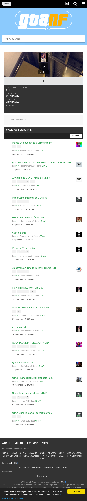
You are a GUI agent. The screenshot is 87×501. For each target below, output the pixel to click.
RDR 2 (42, 458)
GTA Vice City (49, 456)
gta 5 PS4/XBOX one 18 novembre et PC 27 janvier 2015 (42, 162)
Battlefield (36, 467)
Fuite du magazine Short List (27, 287)
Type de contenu (16, 120)
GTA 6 (14, 453)
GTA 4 (61, 453)
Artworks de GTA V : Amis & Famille (31, 177)
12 (32, 346)
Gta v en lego (19, 232)
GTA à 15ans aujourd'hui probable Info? (32, 377)
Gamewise (42, 476)
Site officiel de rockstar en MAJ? (29, 393)
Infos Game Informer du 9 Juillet (29, 197)
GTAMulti (33, 453)
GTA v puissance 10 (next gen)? (29, 217)
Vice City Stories (74, 453)
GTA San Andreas (31, 456)
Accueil (6, 442)
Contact (46, 442)
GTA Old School (74, 456)
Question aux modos (23, 362)
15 (32, 291)
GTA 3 (61, 456)
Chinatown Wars (48, 453)
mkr (17, 150)
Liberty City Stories (12, 456)
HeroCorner (61, 467)
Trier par (75, 136)
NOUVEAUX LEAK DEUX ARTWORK (30, 342)
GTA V (42, 150)
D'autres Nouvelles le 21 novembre (31, 307)
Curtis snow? (19, 327)
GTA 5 (38, 186)
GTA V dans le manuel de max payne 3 (32, 413)
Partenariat (32, 442)
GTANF (5, 453)
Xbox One (48, 467)
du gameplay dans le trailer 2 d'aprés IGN (34, 267)
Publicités (18, 442)
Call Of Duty (23, 467)
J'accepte (76, 491)
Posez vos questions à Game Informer (32, 142)
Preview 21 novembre (24, 248)
